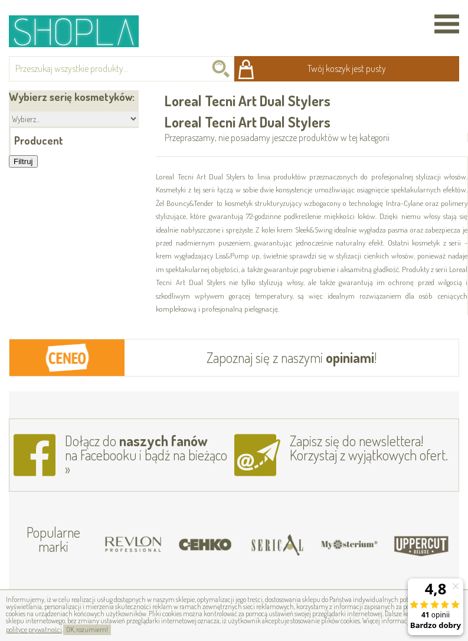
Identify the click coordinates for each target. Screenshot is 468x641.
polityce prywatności (34, 629)
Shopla (82, 31)
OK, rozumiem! (87, 629)
